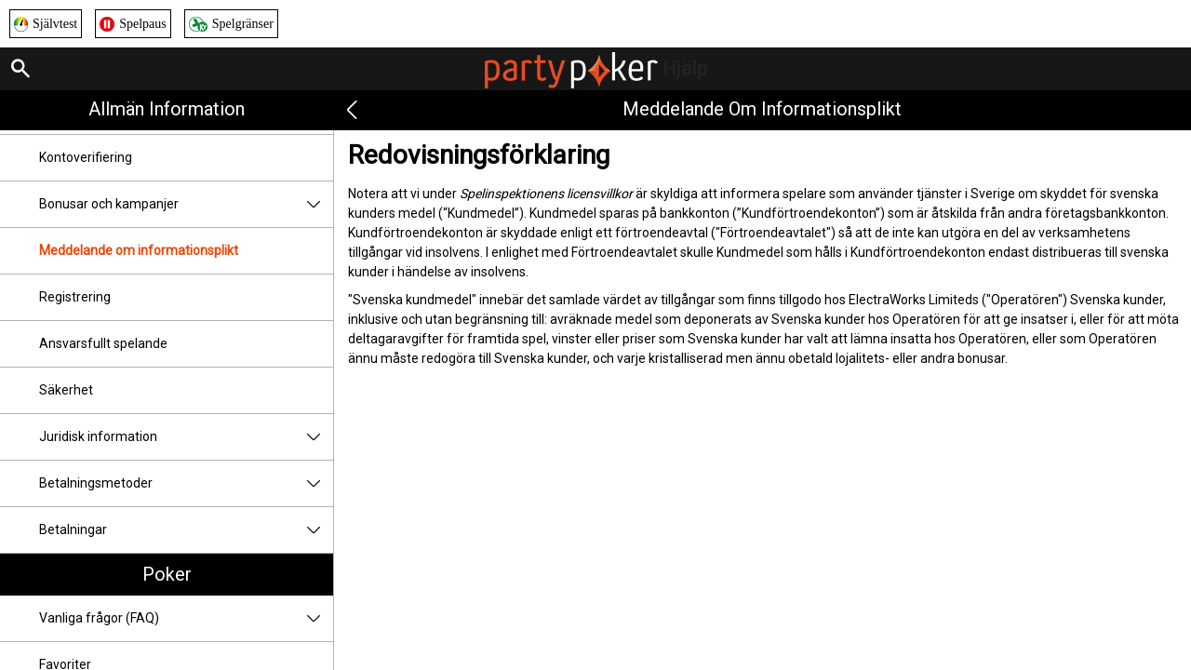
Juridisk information (186, 437)
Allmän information (166, 109)
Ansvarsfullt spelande (103, 343)
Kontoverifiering (85, 157)
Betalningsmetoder (186, 483)
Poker (167, 574)
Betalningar (186, 530)
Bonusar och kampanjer (186, 204)
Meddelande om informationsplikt (138, 250)
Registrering (75, 296)
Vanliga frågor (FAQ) (186, 618)
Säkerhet (66, 389)
